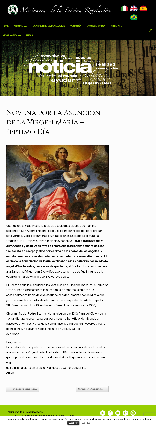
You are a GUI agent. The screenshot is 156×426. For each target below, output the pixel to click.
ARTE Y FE (116, 25)
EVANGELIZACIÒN (96, 25)
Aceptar (73, 422)
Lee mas (86, 422)
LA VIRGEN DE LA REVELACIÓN (49, 25)
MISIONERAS (20, 25)
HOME (6, 25)
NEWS (29, 35)
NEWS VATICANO (12, 35)
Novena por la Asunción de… (22, 389)
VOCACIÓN (75, 25)
